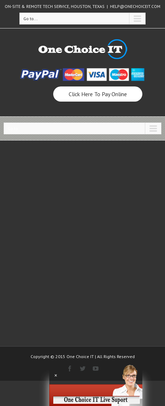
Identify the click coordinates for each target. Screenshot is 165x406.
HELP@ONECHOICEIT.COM (135, 6)
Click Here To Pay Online (98, 94)
